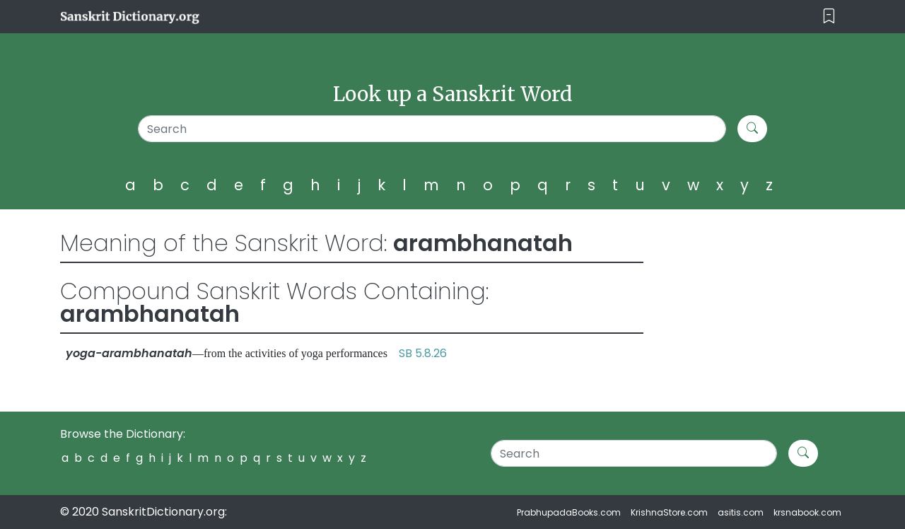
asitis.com (741, 512)
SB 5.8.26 (423, 353)
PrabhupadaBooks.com (569, 512)
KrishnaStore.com (669, 512)
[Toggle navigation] (829, 16)
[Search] (432, 128)
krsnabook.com (807, 512)
